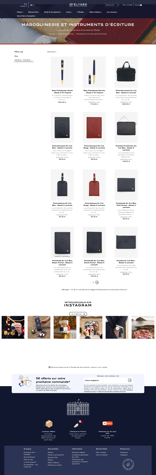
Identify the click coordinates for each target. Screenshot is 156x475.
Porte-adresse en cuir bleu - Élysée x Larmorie (62, 204)
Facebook (124, 452)
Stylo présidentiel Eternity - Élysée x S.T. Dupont (94, 91)
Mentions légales (78, 452)
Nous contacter (102, 455)
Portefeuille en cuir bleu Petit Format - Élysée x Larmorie (126, 205)
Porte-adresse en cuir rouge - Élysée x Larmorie (94, 204)
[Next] (97, 282)
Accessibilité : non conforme (31, 465)
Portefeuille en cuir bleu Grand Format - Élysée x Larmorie (94, 263)
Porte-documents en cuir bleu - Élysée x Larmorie (126, 91)
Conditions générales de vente (80, 456)
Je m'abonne (76, 314)
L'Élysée (80, 12)
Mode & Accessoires (52, 12)
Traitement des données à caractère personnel (112, 391)
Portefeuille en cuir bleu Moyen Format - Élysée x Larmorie (62, 263)
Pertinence (52, 52)
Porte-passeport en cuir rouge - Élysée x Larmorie (94, 147)
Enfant (50, 460)
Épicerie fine (33, 12)
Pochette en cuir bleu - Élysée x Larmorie (126, 262)
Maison (19, 12)
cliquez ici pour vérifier (99, 367)
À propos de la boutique (29, 453)
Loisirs (68, 12)
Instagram (124, 455)
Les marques (112, 12)
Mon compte (101, 452)
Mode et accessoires (56, 455)
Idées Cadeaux (95, 12)
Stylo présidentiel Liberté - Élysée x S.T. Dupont (62, 91)
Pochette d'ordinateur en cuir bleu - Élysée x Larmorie (126, 148)
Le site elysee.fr (30, 462)
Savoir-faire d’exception (26, 16)
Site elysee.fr (23, 5)
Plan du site (28, 459)
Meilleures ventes (55, 465)
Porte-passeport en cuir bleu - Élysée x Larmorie (62, 147)
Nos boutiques (29, 457)
